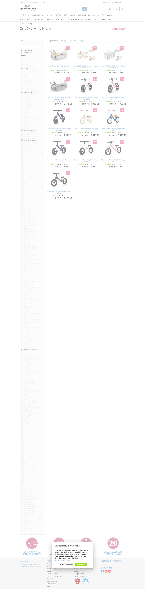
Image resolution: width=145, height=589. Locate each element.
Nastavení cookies (66, 565)
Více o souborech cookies (63, 560)
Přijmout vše (81, 565)
